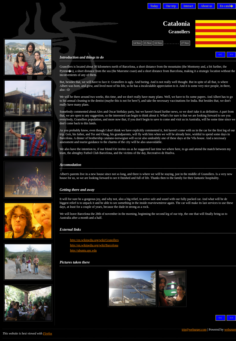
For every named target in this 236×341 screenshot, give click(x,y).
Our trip (171, 6)
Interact (188, 6)
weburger (230, 329)
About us (206, 6)
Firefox (47, 333)
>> (231, 54)
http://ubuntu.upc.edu (83, 250)
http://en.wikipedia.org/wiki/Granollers (94, 240)
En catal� (226, 6)
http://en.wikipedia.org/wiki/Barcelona (94, 245)
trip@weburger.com (194, 329)
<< (220, 54)
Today (154, 6)
